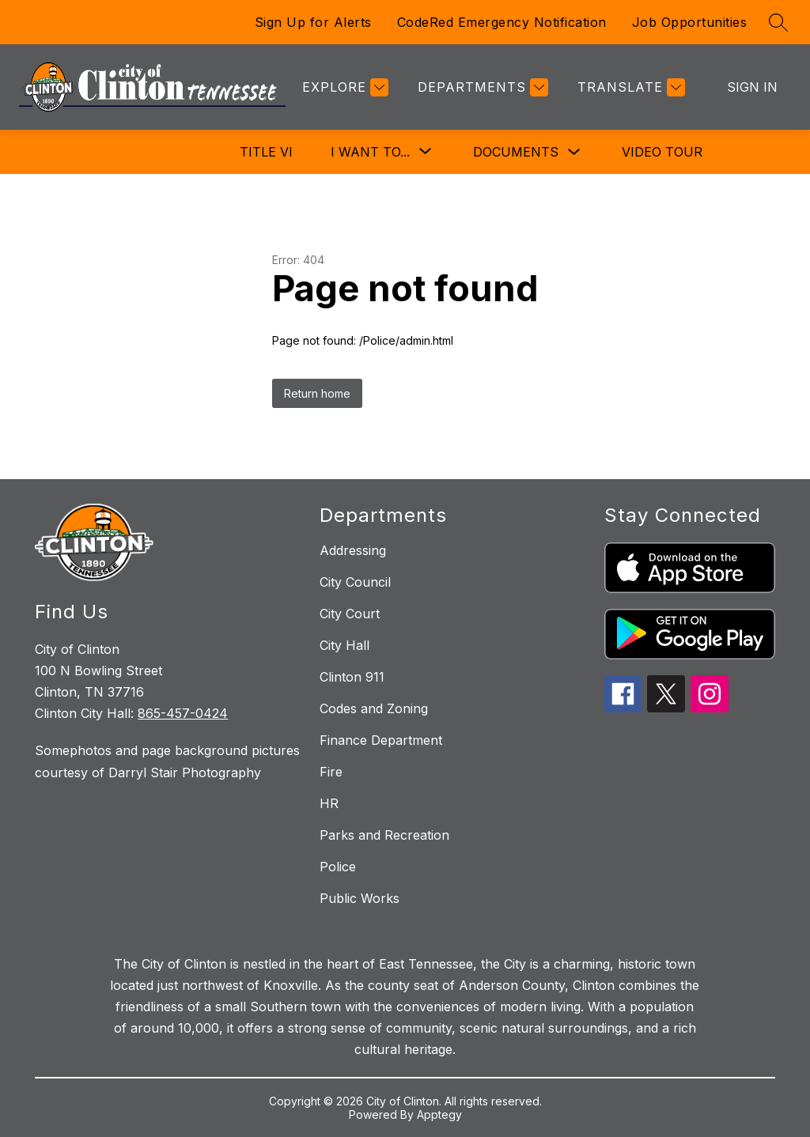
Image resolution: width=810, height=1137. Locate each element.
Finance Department (381, 740)
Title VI (266, 152)
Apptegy (439, 1114)
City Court (350, 613)
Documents (515, 152)
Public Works (359, 898)
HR (329, 803)
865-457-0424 (183, 713)
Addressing (353, 550)
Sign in (752, 87)
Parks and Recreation (384, 835)
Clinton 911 (352, 677)
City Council (355, 582)
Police (338, 866)
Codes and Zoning (374, 708)
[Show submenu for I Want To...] (370, 151)
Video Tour (662, 152)
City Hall (344, 645)
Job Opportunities (690, 22)
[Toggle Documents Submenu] (574, 152)
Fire (331, 772)
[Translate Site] (629, 87)
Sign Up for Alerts (313, 22)
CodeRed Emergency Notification (502, 22)
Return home (317, 393)
